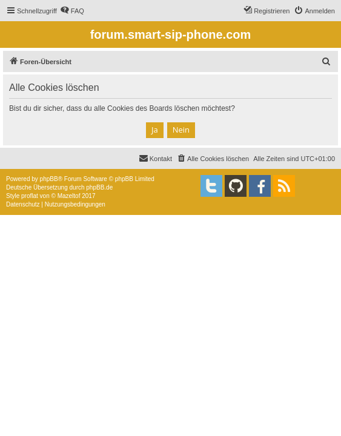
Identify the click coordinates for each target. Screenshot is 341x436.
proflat (29, 196)
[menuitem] (72, 11)
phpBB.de (99, 187)
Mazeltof (69, 196)
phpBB (49, 179)
